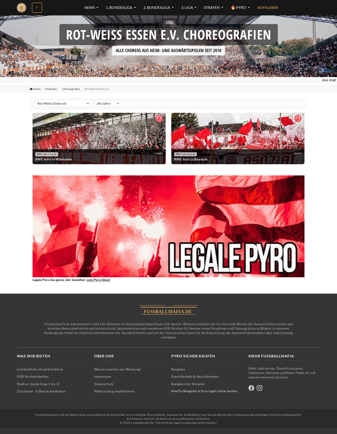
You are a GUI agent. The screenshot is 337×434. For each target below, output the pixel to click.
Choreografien (71, 89)
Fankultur (51, 89)
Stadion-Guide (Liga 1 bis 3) (38, 384)
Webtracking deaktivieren (114, 391)
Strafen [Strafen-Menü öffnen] (212, 7)
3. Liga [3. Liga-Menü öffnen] (187, 7)
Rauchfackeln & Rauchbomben (195, 376)
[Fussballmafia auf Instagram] (259, 389)
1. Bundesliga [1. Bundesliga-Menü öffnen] (119, 7)
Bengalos (178, 369)
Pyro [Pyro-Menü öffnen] (239, 7)
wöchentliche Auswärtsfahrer (40, 369)
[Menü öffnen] (37, 8)
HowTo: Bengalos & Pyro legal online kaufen (204, 391)
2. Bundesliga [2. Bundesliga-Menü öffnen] (157, 7)
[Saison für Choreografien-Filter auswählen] (109, 103)
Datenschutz (104, 384)
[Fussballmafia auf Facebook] (251, 389)
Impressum (102, 376)
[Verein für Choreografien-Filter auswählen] (64, 103)
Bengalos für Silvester (188, 384)
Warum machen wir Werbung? (117, 369)
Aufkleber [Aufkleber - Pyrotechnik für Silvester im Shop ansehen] (267, 7)
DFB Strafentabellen (33, 376)
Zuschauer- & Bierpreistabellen (41, 391)
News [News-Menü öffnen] (89, 7)
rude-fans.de (49, 154)
